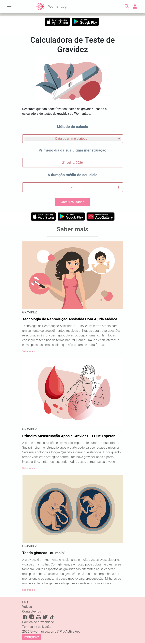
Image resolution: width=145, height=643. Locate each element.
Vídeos (27, 607)
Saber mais (28, 351)
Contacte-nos (31, 611)
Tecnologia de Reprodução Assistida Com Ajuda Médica (69, 319)
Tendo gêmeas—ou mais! (43, 553)
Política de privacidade (38, 622)
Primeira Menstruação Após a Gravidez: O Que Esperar (68, 436)
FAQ (25, 602)
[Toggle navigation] (9, 6)
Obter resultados (72, 202)
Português (30, 636)
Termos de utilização (36, 627)
